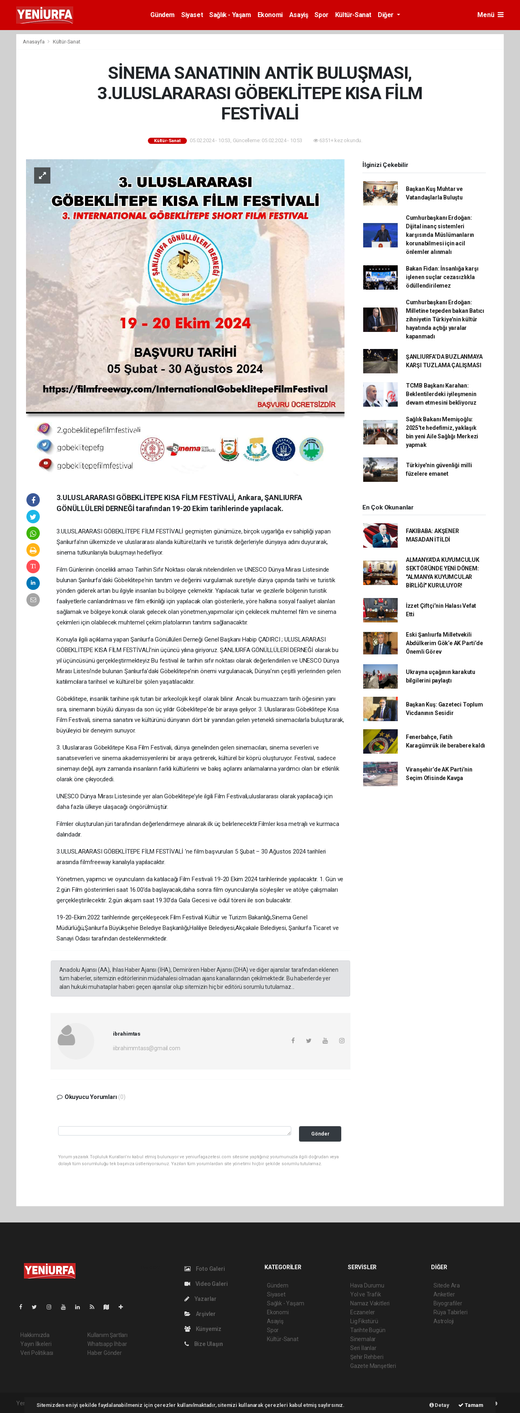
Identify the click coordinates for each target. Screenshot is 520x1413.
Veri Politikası (36, 1353)
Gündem (162, 15)
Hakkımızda (35, 1335)
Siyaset (192, 15)
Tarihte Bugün (368, 1330)
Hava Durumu (367, 1285)
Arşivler (200, 1314)
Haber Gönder (104, 1353)
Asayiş (298, 15)
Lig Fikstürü (364, 1321)
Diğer (386, 15)
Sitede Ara (446, 1285)
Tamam (470, 1405)
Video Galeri (206, 1284)
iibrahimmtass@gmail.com (146, 1048)
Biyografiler (447, 1303)
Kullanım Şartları (107, 1335)
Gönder (320, 1134)
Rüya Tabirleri (450, 1312)
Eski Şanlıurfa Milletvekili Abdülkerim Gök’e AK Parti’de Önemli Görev (444, 643)
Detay (439, 1405)
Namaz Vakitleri (370, 1303)
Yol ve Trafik (365, 1294)
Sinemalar (363, 1339)
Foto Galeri (204, 1269)
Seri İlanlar (363, 1348)
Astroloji (443, 1321)
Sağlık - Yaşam (230, 15)
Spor (321, 15)
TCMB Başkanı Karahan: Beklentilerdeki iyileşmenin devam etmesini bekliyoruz (441, 394)
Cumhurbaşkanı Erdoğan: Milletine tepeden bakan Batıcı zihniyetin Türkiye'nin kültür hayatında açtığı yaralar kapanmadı (445, 319)
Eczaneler (362, 1312)
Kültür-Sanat (353, 15)
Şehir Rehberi (367, 1357)
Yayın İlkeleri (35, 1344)
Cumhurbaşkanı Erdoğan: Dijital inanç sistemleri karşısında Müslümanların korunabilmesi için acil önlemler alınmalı (440, 235)
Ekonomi (270, 15)
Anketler (444, 1294)
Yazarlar (200, 1299)
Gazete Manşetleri (373, 1366)
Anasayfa (34, 42)
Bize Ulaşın (203, 1344)
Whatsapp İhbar (107, 1344)
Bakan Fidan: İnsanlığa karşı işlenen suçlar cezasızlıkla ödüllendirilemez (442, 277)
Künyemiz (202, 1329)
